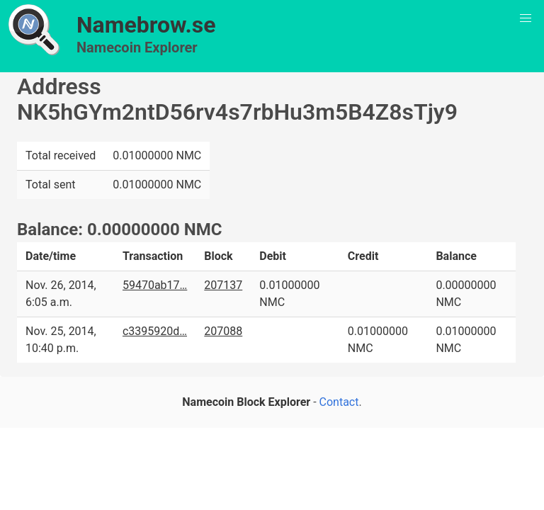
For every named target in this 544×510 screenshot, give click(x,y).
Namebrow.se (146, 24)
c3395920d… (155, 331)
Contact (339, 402)
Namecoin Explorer (137, 47)
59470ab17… (155, 285)
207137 (223, 285)
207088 (223, 331)
